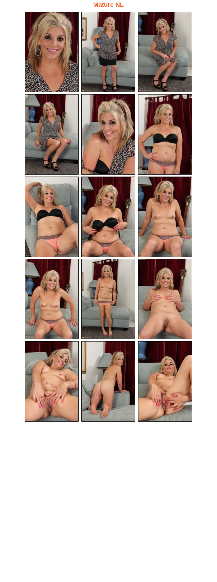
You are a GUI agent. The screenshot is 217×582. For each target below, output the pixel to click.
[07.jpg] (52, 217)
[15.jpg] (165, 381)
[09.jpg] (165, 217)
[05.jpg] (108, 134)
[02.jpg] (108, 52)
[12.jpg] (165, 299)
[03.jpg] (165, 52)
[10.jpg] (52, 299)
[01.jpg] (52, 52)
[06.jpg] (165, 134)
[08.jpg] (108, 217)
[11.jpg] (108, 299)
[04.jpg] (52, 134)
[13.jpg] (52, 381)
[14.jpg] (108, 381)
